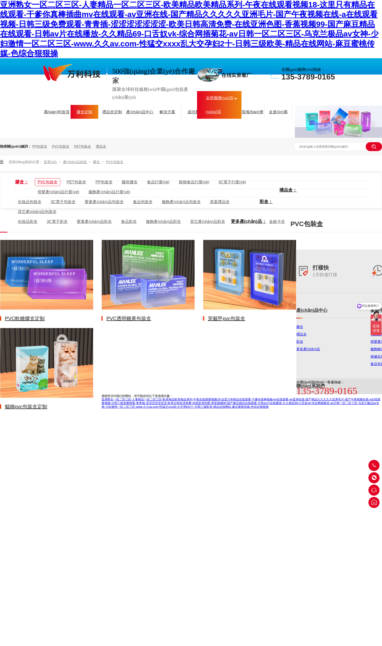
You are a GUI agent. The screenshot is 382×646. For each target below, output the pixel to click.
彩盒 (299, 342)
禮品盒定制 (112, 112)
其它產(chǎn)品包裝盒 (37, 212)
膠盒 (97, 162)
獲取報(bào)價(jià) (250, 114)
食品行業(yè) (158, 182)
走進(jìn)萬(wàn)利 (278, 114)
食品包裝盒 (143, 202)
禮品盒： (288, 190)
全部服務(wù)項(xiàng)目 (219, 105)
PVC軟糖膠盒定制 (25, 318)
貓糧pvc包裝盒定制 (26, 406)
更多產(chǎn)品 (308, 349)
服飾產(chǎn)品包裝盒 (181, 202)
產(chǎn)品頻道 (75, 162)
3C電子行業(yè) (232, 182)
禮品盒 (101, 146)
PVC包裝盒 (60, 146)
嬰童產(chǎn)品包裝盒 (104, 202)
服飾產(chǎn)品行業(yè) (109, 192)
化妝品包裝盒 (29, 202)
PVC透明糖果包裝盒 (128, 318)
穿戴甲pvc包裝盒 (226, 318)
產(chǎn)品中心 (139, 112)
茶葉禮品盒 (220, 202)
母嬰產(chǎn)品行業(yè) (58, 192)
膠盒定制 (84, 112)
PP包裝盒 (39, 146)
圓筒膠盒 (130, 182)
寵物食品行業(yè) (194, 182)
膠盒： (21, 181)
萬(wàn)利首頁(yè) (57, 114)
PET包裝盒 (82, 146)
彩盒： (266, 201)
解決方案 (167, 112)
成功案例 (195, 112)
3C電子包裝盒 (63, 202)
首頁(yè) (51, 162)
